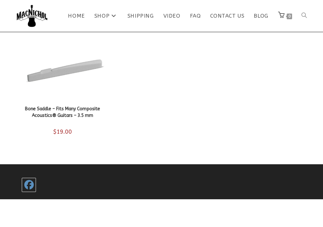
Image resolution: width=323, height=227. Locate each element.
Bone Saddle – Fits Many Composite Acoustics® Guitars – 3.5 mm (62, 112)
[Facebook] (29, 185)
